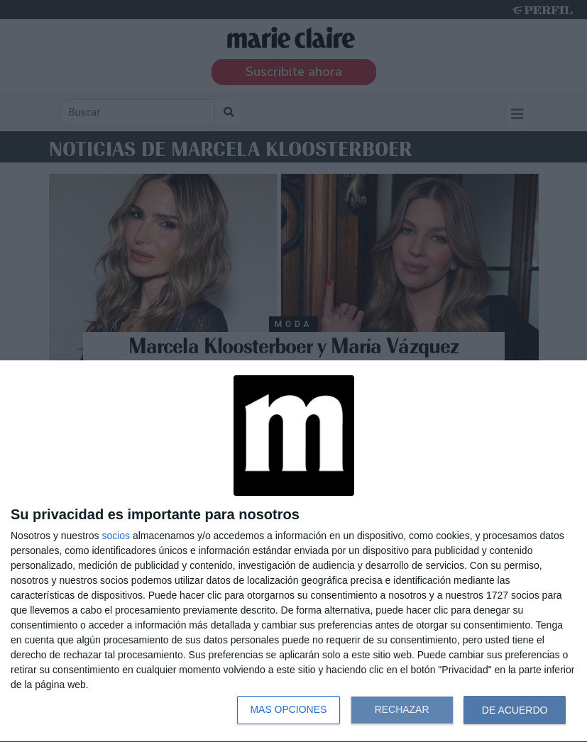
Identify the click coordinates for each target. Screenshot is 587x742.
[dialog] (293, 551)
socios (116, 536)
